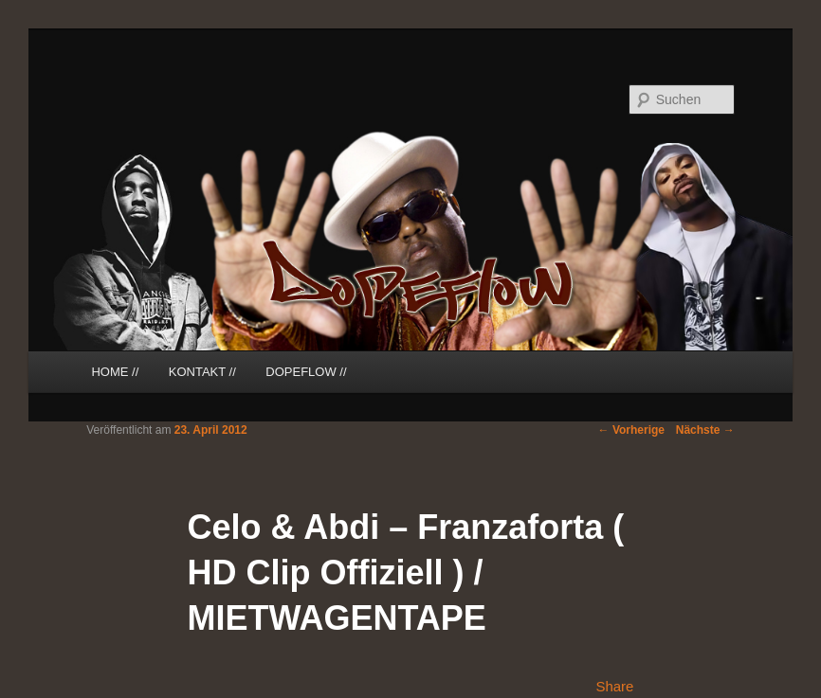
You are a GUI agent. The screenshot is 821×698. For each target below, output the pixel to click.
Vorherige (631, 430)
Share (614, 686)
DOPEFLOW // (305, 372)
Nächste (705, 430)
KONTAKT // (202, 372)
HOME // (114, 372)
